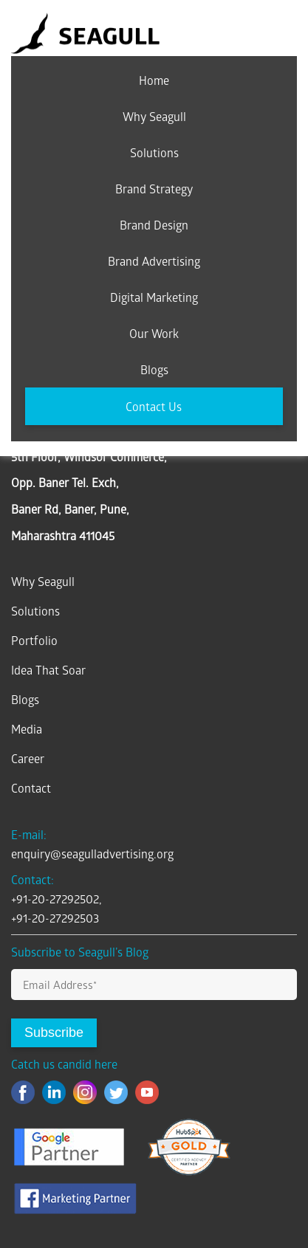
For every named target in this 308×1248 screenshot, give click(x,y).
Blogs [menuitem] (154, 369)
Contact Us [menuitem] (154, 406)
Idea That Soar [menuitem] (48, 670)
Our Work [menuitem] (154, 333)
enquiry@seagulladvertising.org (92, 853)
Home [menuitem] (154, 80)
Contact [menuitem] (31, 788)
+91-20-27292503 (55, 917)
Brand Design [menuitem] (154, 224)
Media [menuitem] (26, 729)
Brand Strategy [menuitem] (154, 188)
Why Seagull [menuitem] (154, 116)
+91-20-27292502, (56, 898)
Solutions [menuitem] (154, 152)
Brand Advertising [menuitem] (154, 261)
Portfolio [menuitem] (34, 640)
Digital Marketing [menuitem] (154, 297)
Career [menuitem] (27, 758)
